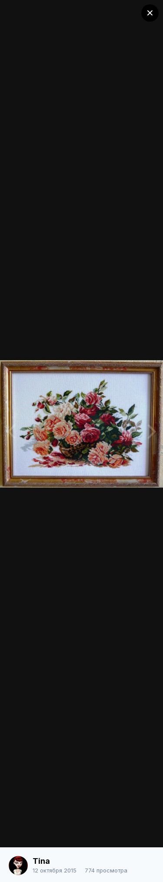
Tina (41, 861)
